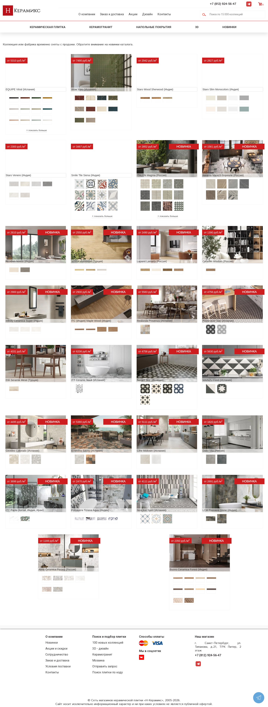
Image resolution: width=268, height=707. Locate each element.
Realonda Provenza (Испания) (155, 320)
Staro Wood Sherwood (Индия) (155, 89)
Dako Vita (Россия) (213, 450)
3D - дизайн (100, 648)
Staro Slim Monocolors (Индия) (220, 89)
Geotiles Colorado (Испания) (22, 450)
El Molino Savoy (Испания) (87, 450)
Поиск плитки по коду (107, 672)
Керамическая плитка (48, 27)
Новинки (229, 27)
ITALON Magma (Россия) (152, 175)
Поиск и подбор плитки (109, 636)
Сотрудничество (56, 654)
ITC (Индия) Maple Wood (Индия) (91, 320)
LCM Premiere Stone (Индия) (219, 510)
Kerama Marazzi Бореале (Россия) (223, 175)
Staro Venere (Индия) (18, 175)
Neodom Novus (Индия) (20, 261)
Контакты (164, 14)
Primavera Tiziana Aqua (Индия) (90, 510)
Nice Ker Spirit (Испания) (151, 510)
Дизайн (147, 14)
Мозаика (98, 660)
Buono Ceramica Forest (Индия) (188, 569)
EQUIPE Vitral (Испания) (20, 89)
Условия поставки (58, 666)
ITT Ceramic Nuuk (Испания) (88, 380)
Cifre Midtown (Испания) (151, 450)
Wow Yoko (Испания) (83, 89)
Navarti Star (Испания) (150, 380)
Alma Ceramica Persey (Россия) (57, 569)
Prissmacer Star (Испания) (218, 320)
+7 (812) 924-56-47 (223, 4)
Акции (133, 14)
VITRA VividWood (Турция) (87, 261)
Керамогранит (100, 27)
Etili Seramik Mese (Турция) (22, 380)
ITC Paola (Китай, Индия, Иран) (25, 510)
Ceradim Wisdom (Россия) (217, 261)
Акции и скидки (56, 648)
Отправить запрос (104, 666)
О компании (87, 14)
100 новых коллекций (107, 642)
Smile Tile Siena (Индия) (85, 175)
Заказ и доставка (112, 14)
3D (197, 27)
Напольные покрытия (153, 27)
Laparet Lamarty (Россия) (152, 261)
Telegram (248, 4)
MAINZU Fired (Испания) (217, 380)
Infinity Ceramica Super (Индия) (24, 320)
